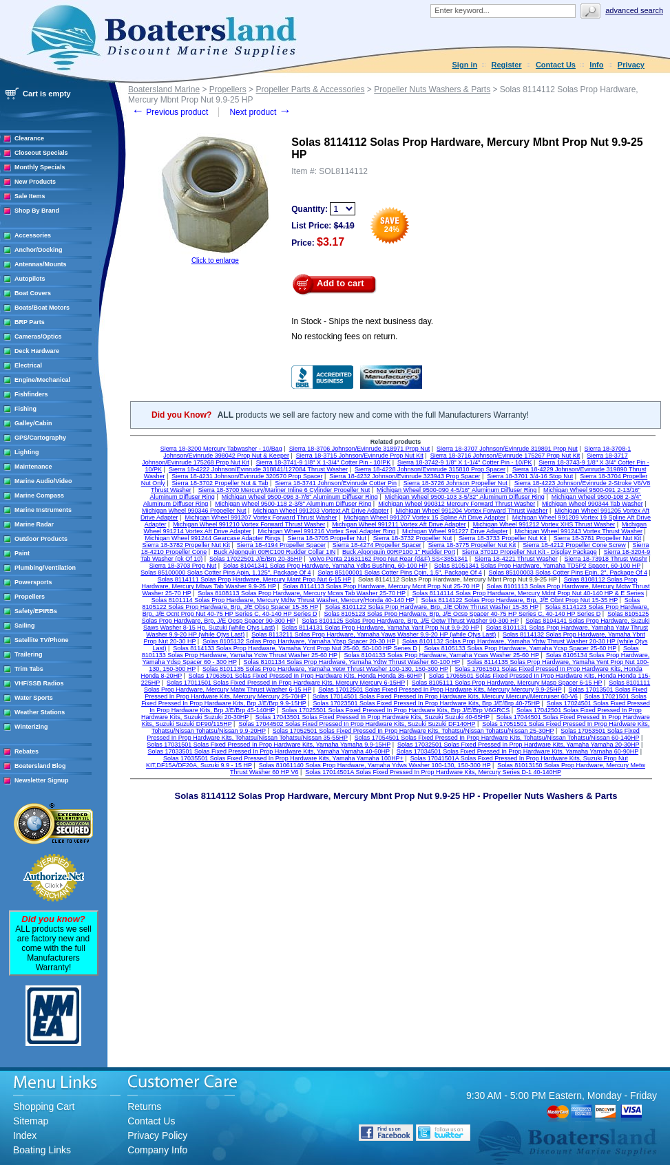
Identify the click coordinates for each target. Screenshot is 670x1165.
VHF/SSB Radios (39, 683)
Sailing (24, 625)
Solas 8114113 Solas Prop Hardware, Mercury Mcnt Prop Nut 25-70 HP (381, 586)
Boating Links (42, 1149)
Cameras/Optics (38, 336)
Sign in (465, 65)
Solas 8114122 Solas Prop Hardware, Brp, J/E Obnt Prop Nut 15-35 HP (519, 600)
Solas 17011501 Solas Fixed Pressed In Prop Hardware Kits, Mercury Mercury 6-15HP (286, 682)
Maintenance (33, 466)
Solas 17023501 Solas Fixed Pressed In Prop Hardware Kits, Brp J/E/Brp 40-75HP (426, 703)
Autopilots (29, 278)
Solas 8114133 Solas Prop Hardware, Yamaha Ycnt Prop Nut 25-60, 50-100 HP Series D (295, 648)
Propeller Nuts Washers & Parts (432, 89)
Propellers (29, 596)
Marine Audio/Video (43, 481)
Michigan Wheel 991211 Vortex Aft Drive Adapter (399, 524)
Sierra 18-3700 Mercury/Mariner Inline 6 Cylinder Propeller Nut (284, 490)
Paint (22, 553)
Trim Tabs (28, 668)
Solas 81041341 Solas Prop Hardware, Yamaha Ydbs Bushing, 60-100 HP (325, 565)
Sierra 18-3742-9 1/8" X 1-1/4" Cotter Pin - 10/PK (464, 462)
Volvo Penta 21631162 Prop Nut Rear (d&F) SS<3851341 (388, 558)
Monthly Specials (39, 167)
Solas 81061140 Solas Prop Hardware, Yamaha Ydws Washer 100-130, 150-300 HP (375, 765)
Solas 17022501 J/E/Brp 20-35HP (255, 558)
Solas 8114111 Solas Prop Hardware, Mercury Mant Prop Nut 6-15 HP (254, 579)
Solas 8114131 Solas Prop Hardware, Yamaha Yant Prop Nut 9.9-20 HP (380, 627)
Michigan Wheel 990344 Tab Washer (592, 503)
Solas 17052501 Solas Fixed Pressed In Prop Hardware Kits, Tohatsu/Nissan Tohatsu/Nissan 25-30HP (413, 730)
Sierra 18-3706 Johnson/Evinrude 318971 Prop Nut (359, 448)
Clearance (29, 138)
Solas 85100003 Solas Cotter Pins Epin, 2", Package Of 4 (568, 572)
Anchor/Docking (38, 249)
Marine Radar (34, 524)
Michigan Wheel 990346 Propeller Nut (194, 510)
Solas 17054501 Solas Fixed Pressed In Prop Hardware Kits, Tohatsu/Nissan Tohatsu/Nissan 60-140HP (497, 737)
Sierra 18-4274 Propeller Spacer (377, 545)
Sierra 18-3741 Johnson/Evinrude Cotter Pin (336, 483)
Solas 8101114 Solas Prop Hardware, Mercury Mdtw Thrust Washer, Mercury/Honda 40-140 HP (283, 600)
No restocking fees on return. (344, 336)
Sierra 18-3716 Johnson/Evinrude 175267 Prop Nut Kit (505, 455)
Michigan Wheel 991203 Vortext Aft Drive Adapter (320, 510)
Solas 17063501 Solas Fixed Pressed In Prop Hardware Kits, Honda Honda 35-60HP (305, 675)
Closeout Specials (41, 152)
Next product (260, 112)
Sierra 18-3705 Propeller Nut (326, 538)
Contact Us (556, 65)
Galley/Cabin (33, 423)
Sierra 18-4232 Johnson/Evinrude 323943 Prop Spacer (404, 476)
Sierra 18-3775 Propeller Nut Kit (472, 545)
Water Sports (33, 697)
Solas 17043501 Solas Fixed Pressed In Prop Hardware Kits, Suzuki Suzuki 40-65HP (372, 717)
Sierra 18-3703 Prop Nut (183, 565)
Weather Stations (39, 712)
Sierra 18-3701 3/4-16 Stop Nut (530, 476)
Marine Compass (39, 495)
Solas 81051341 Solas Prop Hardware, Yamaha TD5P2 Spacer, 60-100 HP (537, 565)
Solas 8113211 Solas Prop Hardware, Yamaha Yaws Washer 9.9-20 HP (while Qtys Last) (373, 634)
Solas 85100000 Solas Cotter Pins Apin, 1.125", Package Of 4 (225, 572)
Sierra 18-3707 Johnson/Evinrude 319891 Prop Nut (507, 448)
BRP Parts (29, 322)
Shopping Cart (44, 1106)
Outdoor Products (40, 538)
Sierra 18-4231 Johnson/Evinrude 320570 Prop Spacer (246, 476)
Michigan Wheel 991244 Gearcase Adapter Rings (212, 538)
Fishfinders (31, 394)
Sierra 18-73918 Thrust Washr (606, 558)
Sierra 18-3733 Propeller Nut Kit (503, 538)
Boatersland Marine (164, 89)
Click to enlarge (215, 260)
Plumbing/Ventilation (45, 567)
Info (596, 65)
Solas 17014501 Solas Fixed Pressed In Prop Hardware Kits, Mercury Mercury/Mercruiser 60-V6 (445, 696)
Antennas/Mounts (40, 264)
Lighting (26, 452)
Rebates (26, 751)
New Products (35, 181)
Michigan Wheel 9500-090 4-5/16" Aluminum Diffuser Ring (456, 490)
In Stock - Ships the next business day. (362, 321)
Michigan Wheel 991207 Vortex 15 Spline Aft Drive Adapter (424, 517)
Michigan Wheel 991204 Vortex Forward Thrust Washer (471, 510)
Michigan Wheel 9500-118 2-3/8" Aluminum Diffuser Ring (293, 503)
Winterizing (31, 726)
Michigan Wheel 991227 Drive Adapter (455, 531)
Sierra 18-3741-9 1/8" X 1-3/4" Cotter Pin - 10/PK (323, 462)
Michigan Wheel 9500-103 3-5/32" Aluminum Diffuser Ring (465, 496)
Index (24, 1135)
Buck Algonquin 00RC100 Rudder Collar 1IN (274, 551)
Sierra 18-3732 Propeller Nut (412, 538)
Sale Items (29, 196)
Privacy (631, 65)
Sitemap (30, 1120)
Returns (144, 1106)
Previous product (170, 112)
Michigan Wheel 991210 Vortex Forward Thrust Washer (249, 524)
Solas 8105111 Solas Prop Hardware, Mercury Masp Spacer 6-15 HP (507, 682)
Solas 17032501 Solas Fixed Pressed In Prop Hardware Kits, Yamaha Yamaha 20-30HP (518, 744)
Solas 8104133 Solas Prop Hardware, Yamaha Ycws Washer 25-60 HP (441, 655)
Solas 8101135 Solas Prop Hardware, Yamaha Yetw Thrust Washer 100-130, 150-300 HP (325, 668)
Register (507, 65)
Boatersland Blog (40, 765)
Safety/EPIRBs (35, 611)
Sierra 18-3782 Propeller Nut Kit (186, 545)
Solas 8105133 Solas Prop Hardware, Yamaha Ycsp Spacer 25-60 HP (520, 648)
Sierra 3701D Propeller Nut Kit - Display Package (529, 551)
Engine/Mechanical (42, 379)
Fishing (25, 408)
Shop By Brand (36, 210)
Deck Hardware (36, 351)
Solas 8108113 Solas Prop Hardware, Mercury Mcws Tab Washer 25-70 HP (301, 593)
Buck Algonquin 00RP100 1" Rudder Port (398, 551)
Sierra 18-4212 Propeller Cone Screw (574, 545)
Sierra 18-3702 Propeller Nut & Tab (220, 483)
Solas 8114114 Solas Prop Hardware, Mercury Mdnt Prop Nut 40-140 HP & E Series (528, 593)
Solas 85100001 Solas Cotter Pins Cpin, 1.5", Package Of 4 (399, 572)
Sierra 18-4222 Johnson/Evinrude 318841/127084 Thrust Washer (258, 469)
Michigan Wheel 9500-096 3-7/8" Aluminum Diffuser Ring (300, 496)
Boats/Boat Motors (42, 307)
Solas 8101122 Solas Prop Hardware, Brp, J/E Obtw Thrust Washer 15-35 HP (431, 606)
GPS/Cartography (40, 437)
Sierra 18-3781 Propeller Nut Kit (598, 538)
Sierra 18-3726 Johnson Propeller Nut (455, 483)
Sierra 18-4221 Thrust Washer (516, 558)
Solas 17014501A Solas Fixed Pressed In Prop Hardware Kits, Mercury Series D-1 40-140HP (433, 772)
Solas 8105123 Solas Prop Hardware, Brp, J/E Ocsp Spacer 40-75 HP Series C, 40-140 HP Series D (462, 613)
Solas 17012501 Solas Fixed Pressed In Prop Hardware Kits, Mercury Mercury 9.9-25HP (440, 689)
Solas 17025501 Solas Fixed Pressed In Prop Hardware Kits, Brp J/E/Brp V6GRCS (396, 710)
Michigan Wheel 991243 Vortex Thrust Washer (578, 531)
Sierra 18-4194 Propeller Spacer (281, 545)
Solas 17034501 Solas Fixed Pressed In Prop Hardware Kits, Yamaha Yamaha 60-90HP (517, 751)
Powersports (33, 582)
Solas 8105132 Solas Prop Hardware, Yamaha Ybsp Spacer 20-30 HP (298, 641)
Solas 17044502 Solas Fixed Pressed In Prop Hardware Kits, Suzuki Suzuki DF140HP (356, 723)
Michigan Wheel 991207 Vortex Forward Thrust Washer (261, 517)
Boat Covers (32, 293)
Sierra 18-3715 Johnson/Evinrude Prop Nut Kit (359, 455)
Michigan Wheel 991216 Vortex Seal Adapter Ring (327, 531)
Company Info (157, 1149)
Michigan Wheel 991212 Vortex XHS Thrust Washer (544, 524)
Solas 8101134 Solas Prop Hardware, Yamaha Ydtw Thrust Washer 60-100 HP (352, 662)
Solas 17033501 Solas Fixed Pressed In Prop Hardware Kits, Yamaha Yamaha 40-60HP (269, 751)
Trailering (28, 654)
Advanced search (634, 10)
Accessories (32, 235)
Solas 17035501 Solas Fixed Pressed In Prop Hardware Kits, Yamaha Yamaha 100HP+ (283, 758)
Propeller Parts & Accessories (309, 89)
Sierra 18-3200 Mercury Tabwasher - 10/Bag (221, 448)
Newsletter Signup (41, 780)
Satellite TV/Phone (41, 640)
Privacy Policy (157, 1135)
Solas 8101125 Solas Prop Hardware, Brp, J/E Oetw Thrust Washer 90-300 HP (410, 620)
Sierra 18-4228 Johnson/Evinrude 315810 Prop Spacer (430, 469)
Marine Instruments (43, 509)
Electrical (28, 365)
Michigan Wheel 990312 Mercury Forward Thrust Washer (456, 503)
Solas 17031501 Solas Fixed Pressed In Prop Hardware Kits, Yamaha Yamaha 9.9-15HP (268, 744)
